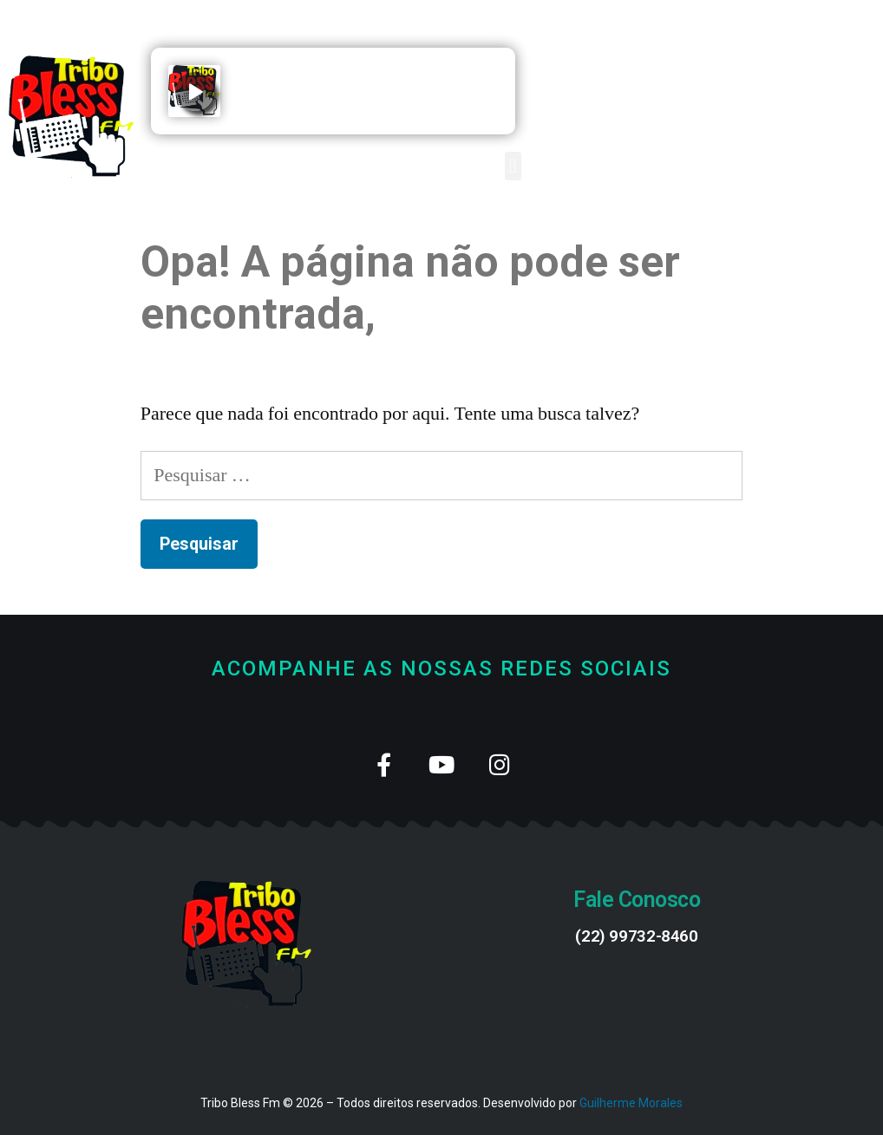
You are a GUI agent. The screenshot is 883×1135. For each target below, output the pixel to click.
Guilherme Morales (631, 1103)
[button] (513, 166)
